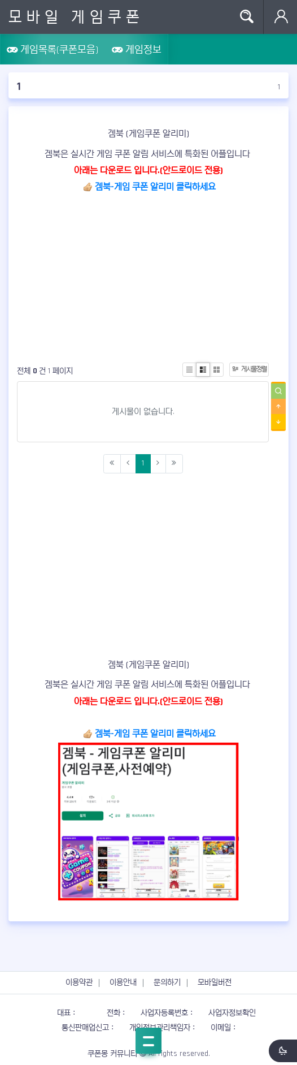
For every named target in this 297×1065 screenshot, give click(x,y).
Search (246, 17)
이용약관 (79, 982)
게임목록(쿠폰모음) (52, 49)
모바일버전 (215, 982)
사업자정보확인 (232, 1013)
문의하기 (167, 982)
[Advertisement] (148, 275)
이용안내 (123, 982)
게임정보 (136, 49)
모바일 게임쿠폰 (76, 17)
